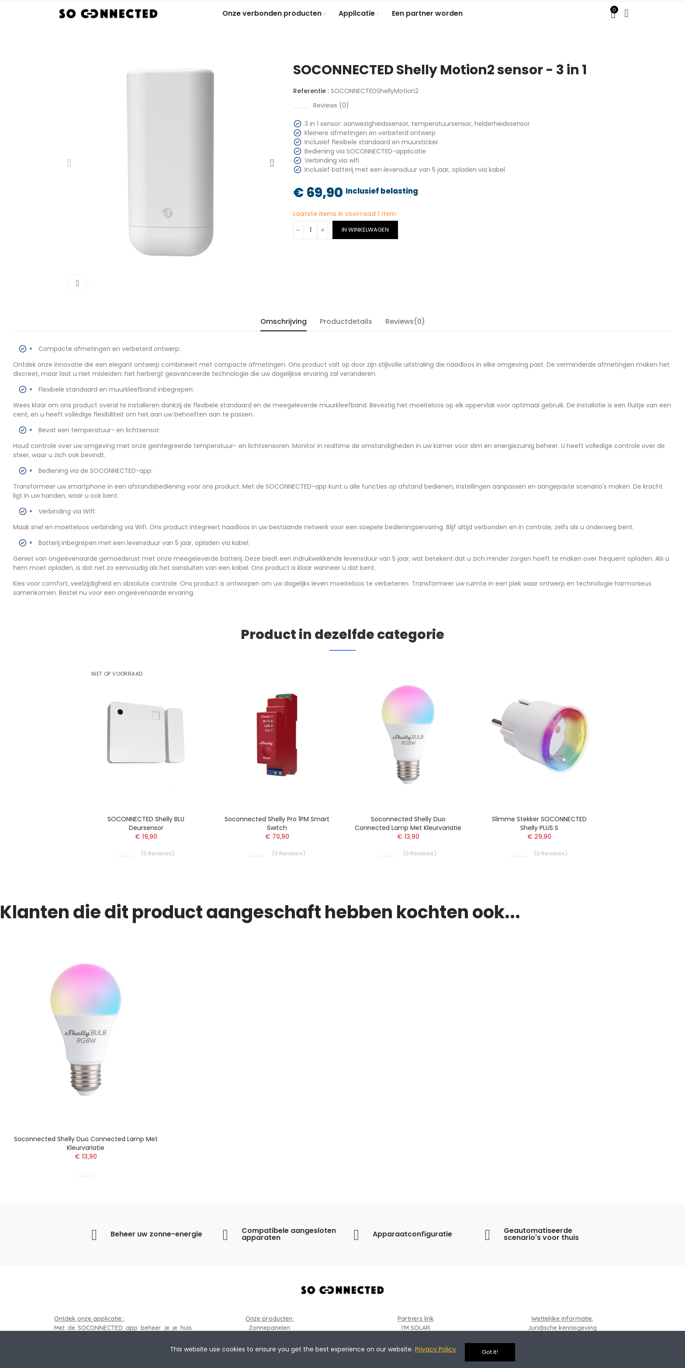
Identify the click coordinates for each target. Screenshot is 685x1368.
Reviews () (331, 105)
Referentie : (311, 91)
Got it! (490, 1352)
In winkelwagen (365, 230)
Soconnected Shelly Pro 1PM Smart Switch (277, 823)
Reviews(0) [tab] (405, 321)
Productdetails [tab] (346, 321)
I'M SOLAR (415, 1328)
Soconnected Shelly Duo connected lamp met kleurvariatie (408, 823)
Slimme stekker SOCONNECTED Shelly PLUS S (539, 823)
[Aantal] (310, 230)
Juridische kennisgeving (562, 1328)
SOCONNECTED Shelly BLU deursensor (145, 823)
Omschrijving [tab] (283, 321)
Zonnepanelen (269, 1328)
